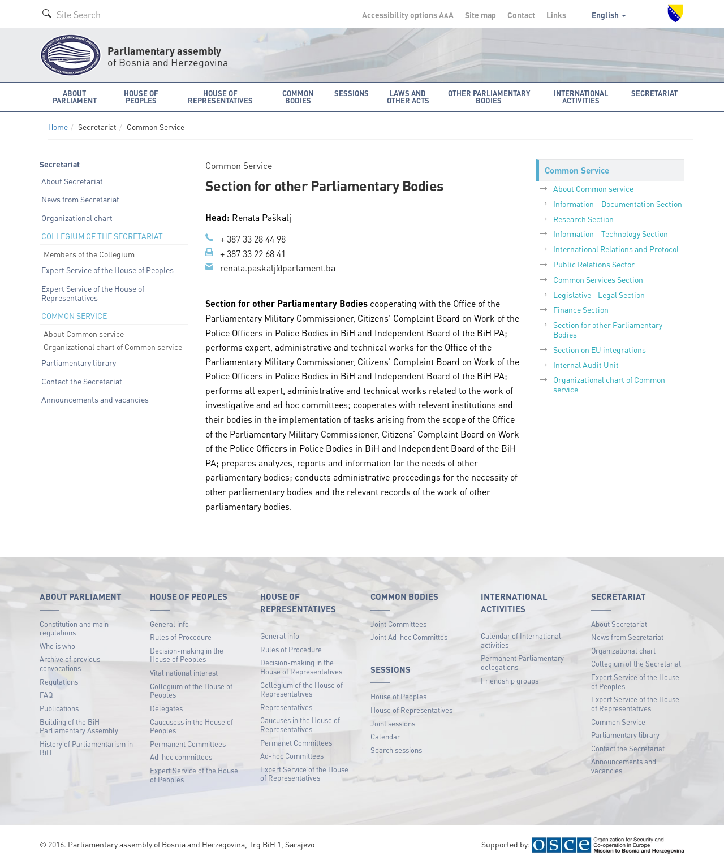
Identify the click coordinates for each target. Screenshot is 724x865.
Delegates (166, 708)
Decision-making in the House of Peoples (186, 655)
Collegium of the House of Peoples (191, 690)
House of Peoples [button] (141, 96)
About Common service (84, 333)
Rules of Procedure (181, 637)
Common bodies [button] (297, 96)
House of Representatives (411, 710)
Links (556, 15)
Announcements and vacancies (95, 399)
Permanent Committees (188, 744)
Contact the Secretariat (81, 381)
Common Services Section (598, 279)
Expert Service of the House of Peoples (107, 270)
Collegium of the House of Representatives (301, 689)
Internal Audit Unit (586, 365)
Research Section (583, 219)
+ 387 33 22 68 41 (253, 254)
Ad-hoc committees (181, 757)
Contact (521, 15)
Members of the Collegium (89, 254)
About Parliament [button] (75, 96)
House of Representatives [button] (220, 96)
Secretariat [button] (654, 93)
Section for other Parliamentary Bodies (607, 329)
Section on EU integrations (599, 349)
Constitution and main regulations (74, 628)
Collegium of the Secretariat (636, 663)
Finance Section (581, 309)
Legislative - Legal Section (599, 294)
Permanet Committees (296, 742)
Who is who (57, 646)
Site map (480, 15)
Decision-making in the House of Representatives (301, 667)
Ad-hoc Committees (292, 755)
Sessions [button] (351, 93)
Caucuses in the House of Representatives (300, 724)
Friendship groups (509, 680)
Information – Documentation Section (617, 203)
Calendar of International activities (521, 640)
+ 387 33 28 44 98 (253, 239)
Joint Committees (398, 624)
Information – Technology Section (610, 233)
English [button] (609, 15)
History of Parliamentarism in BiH (86, 748)
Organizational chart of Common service (113, 346)
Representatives (286, 707)
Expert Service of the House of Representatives (92, 293)
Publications (59, 708)
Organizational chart (77, 218)
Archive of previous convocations (70, 663)
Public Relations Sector (594, 264)
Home (58, 127)
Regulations (59, 681)
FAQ (46, 694)
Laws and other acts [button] (408, 96)
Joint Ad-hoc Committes (408, 637)
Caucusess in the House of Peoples (191, 726)
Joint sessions (392, 723)
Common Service (618, 721)
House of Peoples (398, 696)
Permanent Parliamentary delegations (522, 662)
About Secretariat (72, 181)
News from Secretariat (80, 199)
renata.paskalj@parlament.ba (277, 268)
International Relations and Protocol (616, 249)
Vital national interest (184, 672)
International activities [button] (581, 96)
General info (169, 624)
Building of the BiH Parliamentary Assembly (79, 726)
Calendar (385, 736)
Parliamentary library (78, 362)
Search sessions (396, 750)
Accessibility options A (408, 15)
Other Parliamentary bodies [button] (489, 96)
